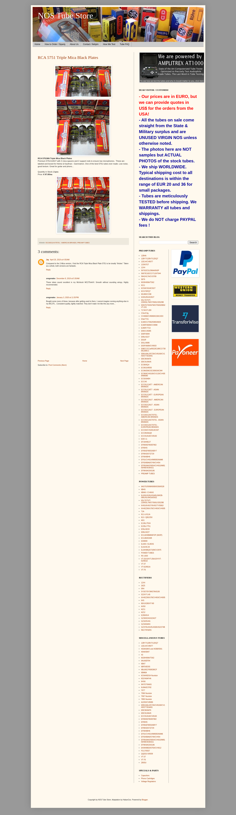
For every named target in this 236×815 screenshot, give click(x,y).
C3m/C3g (144, 313)
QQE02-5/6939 (147, 754)
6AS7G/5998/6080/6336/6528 (152, 486)
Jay (47, 260)
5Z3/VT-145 (145, 594)
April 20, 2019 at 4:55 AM (59, 260)
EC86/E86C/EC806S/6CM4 (151, 371)
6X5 (142, 600)
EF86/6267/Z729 (147, 454)
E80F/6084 (145, 334)
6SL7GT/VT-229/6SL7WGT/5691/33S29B (152, 301)
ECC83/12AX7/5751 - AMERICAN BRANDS (61, 243)
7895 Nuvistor (146, 699)
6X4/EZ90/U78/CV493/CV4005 (153, 508)
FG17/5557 (145, 751)
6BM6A (144, 673)
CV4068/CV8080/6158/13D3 (152, 316)
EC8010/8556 (146, 368)
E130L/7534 (146, 523)
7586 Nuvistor (146, 693)
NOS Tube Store (65, 15)
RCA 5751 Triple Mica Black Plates (68, 57)
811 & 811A (145, 514)
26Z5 (143, 586)
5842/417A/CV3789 (148, 276)
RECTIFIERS (146, 630)
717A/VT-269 (146, 310)
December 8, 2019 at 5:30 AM (68, 278)
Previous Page (43, 361)
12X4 (143, 267)
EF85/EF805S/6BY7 (149, 451)
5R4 (142, 589)
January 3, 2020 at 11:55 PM (68, 297)
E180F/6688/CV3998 (149, 325)
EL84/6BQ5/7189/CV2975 (151, 550)
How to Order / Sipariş (55, 44)
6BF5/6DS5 (145, 667)
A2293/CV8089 (147, 702)
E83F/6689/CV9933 (148, 346)
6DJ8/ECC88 (146, 294)
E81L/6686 (145, 343)
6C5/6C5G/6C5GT (148, 288)
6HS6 (143, 681)
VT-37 (143, 564)
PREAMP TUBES (83, 243)
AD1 (142, 520)
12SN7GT (145, 265)
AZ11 (143, 609)
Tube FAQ (124, 44)
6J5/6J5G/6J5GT (147, 297)
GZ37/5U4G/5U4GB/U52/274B (153, 627)
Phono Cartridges (148, 778)
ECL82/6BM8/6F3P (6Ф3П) (151, 535)
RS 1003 (144, 556)
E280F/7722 (146, 328)
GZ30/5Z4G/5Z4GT (148, 618)
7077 (143, 690)
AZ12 (143, 612)
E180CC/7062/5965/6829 (151, 322)
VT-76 (143, 570)
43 (142, 655)
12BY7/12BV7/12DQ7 (149, 259)
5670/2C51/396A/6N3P (150, 270)
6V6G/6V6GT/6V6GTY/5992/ (152, 505)
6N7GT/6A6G (146, 684)
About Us (74, 44)
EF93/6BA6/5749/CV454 (150, 463)
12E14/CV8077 (147, 262)
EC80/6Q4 (145, 365)
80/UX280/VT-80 (147, 603)
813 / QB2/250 (146, 517)
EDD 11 (144, 439)
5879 (143, 279)
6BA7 (143, 664)
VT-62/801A (145, 567)
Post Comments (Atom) (57, 365)
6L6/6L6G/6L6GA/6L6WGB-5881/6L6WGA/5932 (152, 496)
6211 (143, 285)
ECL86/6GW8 (146, 538)
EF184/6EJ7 (146, 442)
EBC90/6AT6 (146, 359)
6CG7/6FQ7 (146, 291)
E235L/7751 (146, 526)
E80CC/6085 (146, 331)
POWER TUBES (147, 553)
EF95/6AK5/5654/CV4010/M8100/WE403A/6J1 (153, 467)
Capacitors (145, 775)
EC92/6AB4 (145, 379)
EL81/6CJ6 (145, 547)
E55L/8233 (145, 529)
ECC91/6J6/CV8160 (149, 436)
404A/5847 (145, 652)
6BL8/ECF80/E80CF (149, 670)
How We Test (109, 44)
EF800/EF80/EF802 (148, 445)
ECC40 (144, 382)
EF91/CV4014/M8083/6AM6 (152, 460)
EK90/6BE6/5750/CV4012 (151, 748)
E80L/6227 (145, 337)
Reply (48, 270)
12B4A (143, 256)
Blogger (145, 800)
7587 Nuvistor (146, 696)
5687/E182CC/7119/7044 (151, 273)
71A (142, 511)
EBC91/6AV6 (146, 362)
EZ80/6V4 (145, 615)
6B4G (143, 489)
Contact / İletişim (91, 44)
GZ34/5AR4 (145, 624)
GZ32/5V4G (145, 621)
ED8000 (144, 541)
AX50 (143, 606)
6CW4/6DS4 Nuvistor (149, 675)
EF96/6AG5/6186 (148, 471)
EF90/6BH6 (145, 457)
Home (37, 44)
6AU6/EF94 (145, 661)
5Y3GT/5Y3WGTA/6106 (150, 592)
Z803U (143, 763)
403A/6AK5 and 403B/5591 (151, 649)
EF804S (144, 448)
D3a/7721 (145, 319)
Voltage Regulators (148, 781)
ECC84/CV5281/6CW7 (150, 430)
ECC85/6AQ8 (146, 433)
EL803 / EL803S (147, 544)
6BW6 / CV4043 (147, 492)
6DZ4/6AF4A (146, 678)
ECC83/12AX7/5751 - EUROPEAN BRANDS (150, 426)
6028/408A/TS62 (147, 282)
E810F (143, 340)
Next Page (124, 361)
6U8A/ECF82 (146, 687)
